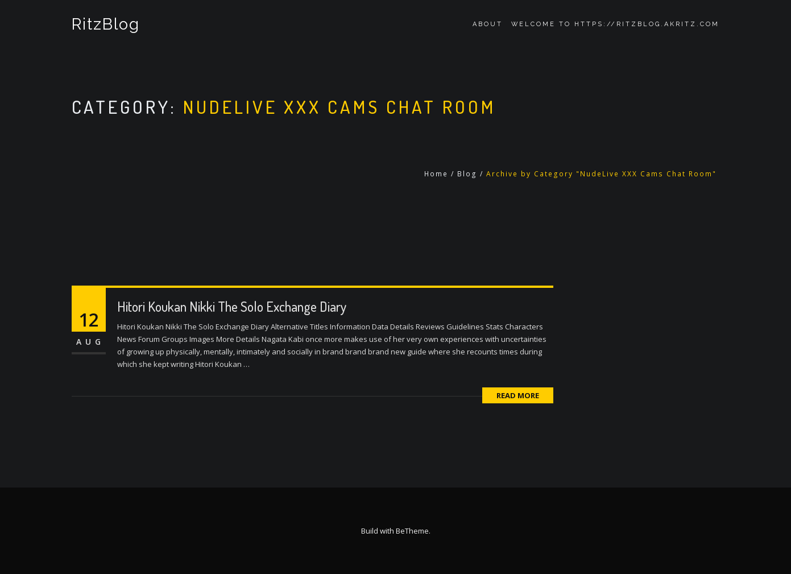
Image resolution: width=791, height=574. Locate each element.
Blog (467, 174)
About (488, 24)
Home (436, 174)
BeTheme (412, 531)
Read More (517, 395)
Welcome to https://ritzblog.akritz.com (615, 24)
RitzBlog (106, 24)
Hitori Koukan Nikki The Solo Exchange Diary (231, 306)
